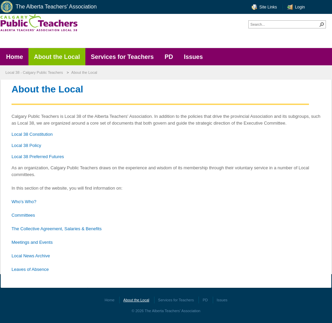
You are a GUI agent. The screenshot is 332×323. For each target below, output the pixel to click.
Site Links (268, 7)
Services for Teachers (176, 300)
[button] (322, 24)
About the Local (84, 72)
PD (205, 300)
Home (110, 300)
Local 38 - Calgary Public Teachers (34, 72)
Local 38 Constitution (32, 134)
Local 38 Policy (26, 145)
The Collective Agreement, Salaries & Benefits (57, 228)
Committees (23, 215)
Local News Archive (31, 255)
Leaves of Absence (30, 269)
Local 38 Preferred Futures (38, 156)
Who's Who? (24, 201)
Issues (222, 300)
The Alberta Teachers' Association (48, 7)
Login (300, 7)
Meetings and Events (32, 242)
